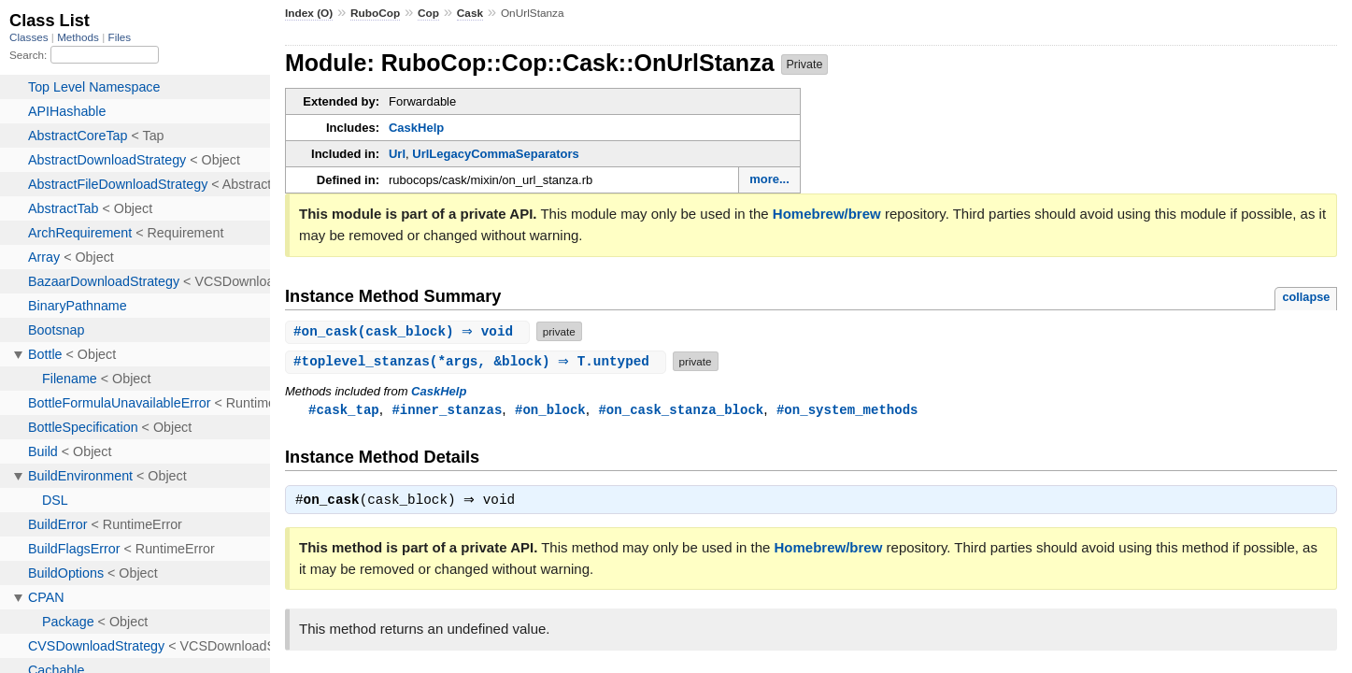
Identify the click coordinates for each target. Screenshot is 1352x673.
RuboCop (375, 13)
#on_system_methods (847, 410)
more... (769, 179)
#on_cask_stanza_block (680, 410)
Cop (428, 13)
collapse (1306, 297)
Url (397, 154)
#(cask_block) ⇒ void (409, 331)
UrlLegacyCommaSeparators (495, 154)
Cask (470, 13)
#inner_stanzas (446, 410)
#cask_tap (343, 410)
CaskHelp (416, 128)
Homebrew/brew (827, 214)
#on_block (550, 410)
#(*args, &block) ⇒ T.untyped (477, 361)
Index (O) (309, 13)
